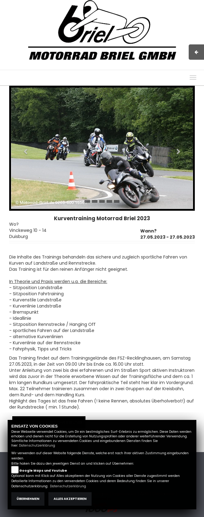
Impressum (112, 67)
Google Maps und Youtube (43, 470)
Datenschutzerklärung (37, 445)
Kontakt (150, 67)
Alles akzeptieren (70, 498)
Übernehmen (28, 498)
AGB (133, 67)
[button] (23, 148)
